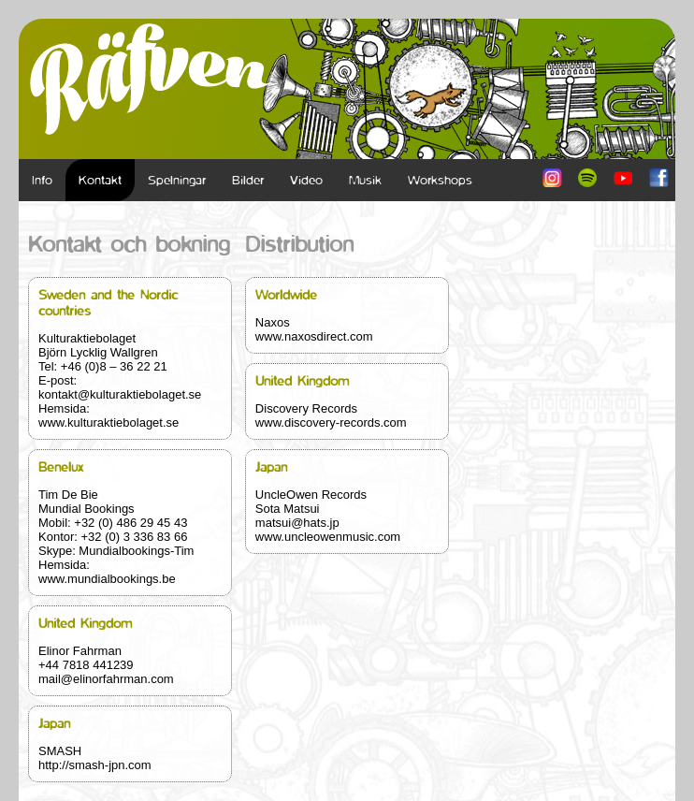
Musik (365, 180)
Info (42, 180)
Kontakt (100, 180)
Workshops (440, 180)
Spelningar (177, 180)
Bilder (248, 180)
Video (306, 180)
